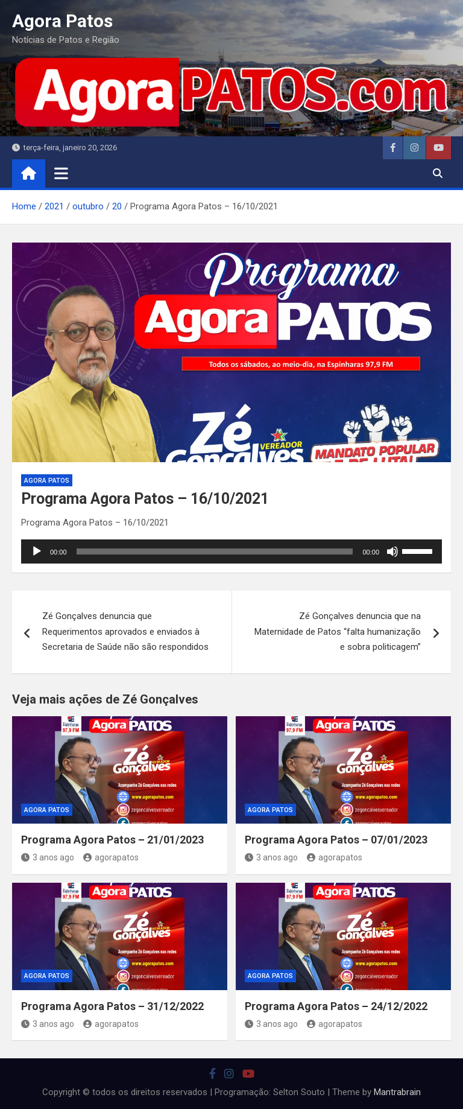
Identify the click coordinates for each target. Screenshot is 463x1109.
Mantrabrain (397, 1092)
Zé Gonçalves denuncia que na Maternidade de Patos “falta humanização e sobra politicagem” (337, 631)
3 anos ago (47, 857)
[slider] (215, 551)
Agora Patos (62, 20)
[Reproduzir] (37, 551)
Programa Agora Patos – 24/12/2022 (336, 1006)
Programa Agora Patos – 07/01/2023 (336, 839)
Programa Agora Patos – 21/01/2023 (112, 839)
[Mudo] (392, 551)
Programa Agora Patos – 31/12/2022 (112, 1006)
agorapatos (111, 857)
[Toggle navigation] (61, 173)
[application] (231, 551)
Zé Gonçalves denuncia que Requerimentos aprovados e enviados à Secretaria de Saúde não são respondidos (125, 631)
